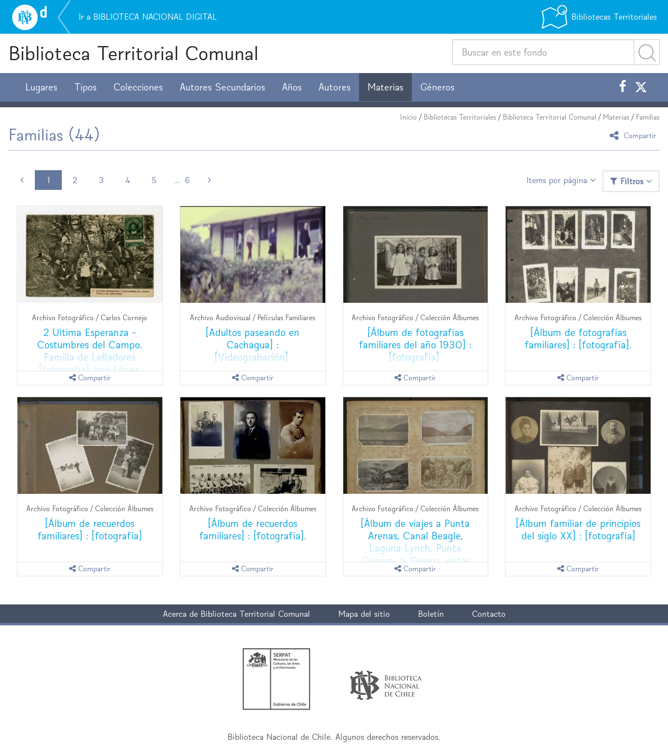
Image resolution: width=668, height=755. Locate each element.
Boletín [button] (431, 613)
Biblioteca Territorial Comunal (133, 53)
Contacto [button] (489, 613)
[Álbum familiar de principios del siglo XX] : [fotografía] (578, 529)
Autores (335, 87)
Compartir (635, 135)
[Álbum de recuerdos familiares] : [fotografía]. (252, 529)
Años (292, 87)
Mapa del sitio (364, 613)
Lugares (41, 87)
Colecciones (138, 87)
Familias (648, 117)
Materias (385, 87)
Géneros (437, 87)
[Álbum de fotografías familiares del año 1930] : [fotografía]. (415, 344)
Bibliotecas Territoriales (460, 117)
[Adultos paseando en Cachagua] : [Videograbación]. (252, 344)
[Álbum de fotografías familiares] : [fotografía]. (578, 338)
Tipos (85, 87)
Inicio (408, 117)
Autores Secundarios (222, 87)
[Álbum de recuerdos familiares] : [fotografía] (90, 529)
